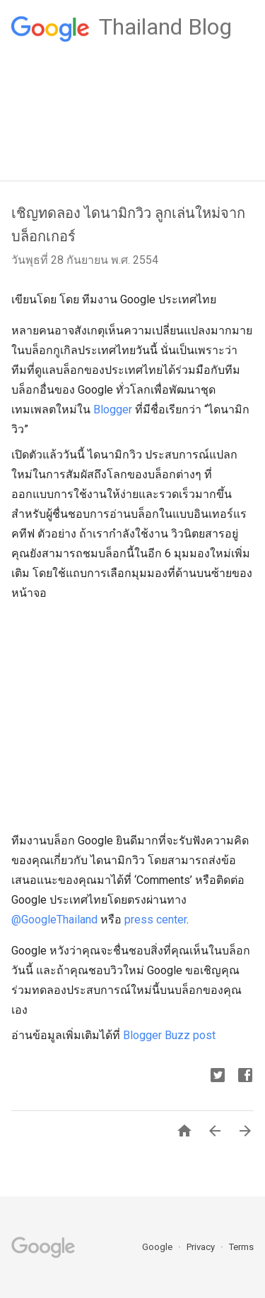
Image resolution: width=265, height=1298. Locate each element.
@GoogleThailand (54, 919)
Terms (241, 1247)
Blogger (112, 409)
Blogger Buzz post (169, 1035)
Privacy (202, 1247)
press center (155, 919)
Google (158, 1247)
